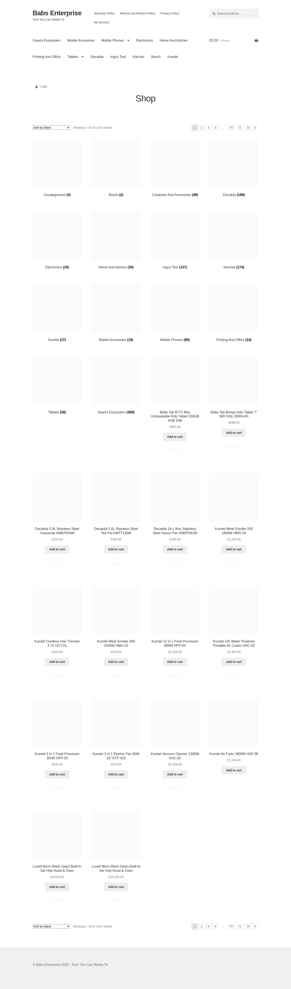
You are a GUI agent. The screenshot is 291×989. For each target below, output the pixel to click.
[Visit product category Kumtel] (57, 313)
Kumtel (172, 57)
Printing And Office (47, 57)
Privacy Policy (169, 13)
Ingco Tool (118, 57)
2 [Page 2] (201, 127)
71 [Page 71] (240, 127)
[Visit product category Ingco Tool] (175, 240)
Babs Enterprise (57, 13)
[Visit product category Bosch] (116, 168)
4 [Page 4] (215, 127)
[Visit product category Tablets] (57, 385)
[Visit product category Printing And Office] (233, 313)
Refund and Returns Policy (137, 13)
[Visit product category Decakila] (233, 168)
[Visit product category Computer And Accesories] (175, 168)
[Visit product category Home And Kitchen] (116, 240)
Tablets (72, 57)
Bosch (156, 57)
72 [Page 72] (248, 127)
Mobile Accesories (81, 40)
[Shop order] (51, 127)
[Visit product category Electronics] (57, 240)
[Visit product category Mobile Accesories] (116, 313)
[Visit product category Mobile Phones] (175, 313)
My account (101, 22)
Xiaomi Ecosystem (47, 40)
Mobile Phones (112, 40)
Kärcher (138, 57)
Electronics (144, 40)
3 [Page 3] (208, 127)
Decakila (96, 57)
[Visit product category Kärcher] (233, 240)
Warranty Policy (104, 13)
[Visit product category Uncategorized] (57, 168)
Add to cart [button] (175, 436)
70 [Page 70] (231, 127)
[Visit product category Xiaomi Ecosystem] (116, 385)
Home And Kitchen (174, 40)
